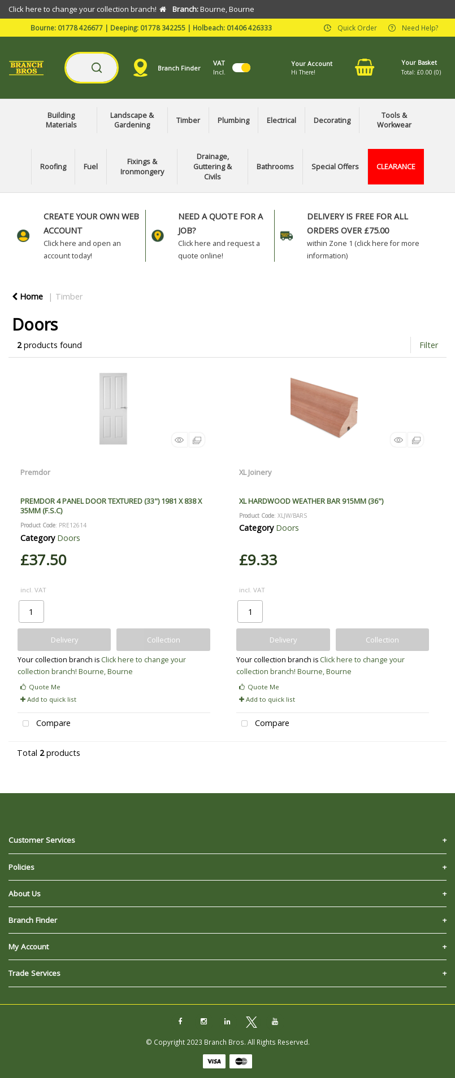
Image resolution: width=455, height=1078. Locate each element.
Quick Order (357, 27)
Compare (44, 724)
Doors (68, 538)
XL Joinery (255, 472)
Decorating (332, 120)
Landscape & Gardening (132, 120)
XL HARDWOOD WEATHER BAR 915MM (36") (311, 501)
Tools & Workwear (394, 120)
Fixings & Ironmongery (142, 167)
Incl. (219, 67)
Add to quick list (48, 699)
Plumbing (233, 120)
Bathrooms (275, 166)
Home (27, 296)
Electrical (281, 120)
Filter (428, 345)
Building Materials (61, 120)
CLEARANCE (395, 166)
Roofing (53, 166)
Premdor (35, 472)
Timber (188, 120)
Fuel (91, 166)
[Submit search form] (96, 67)
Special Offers (335, 166)
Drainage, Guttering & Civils (212, 166)
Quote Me (40, 687)
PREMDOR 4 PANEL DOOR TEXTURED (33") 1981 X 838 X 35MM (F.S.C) (111, 506)
